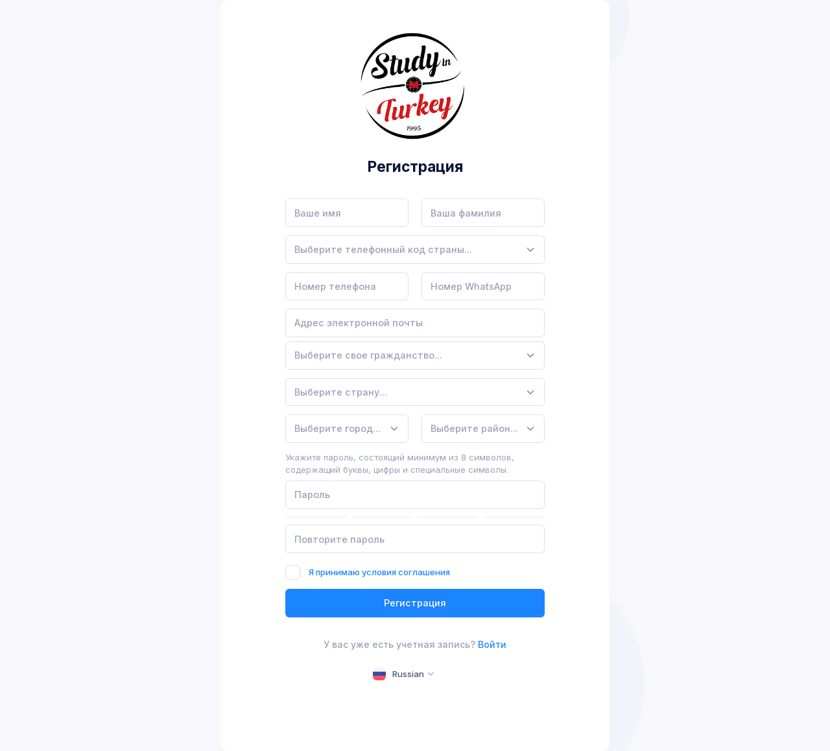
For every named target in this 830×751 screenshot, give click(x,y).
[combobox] (415, 249)
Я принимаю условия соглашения (379, 572)
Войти (492, 644)
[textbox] (383, 249)
